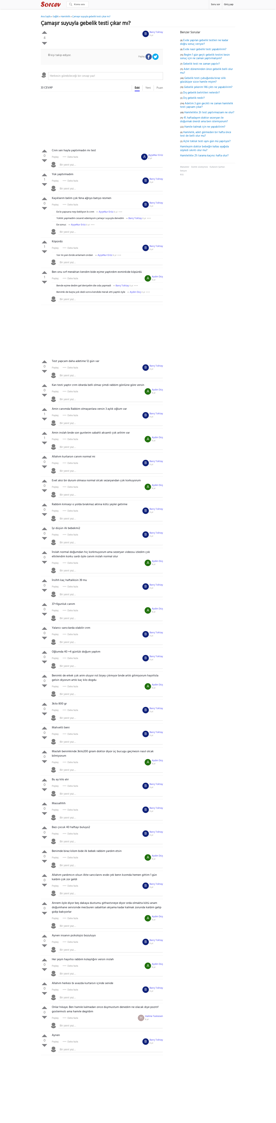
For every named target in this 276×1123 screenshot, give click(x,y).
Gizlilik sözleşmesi (199, 167)
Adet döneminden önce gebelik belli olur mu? (206, 71)
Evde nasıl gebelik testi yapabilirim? (204, 49)
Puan (160, 88)
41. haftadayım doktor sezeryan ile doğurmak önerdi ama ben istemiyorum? (204, 120)
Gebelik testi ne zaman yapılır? (201, 64)
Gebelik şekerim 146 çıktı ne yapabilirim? (208, 87)
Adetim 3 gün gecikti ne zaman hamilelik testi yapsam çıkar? (206, 105)
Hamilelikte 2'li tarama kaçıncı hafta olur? (204, 155)
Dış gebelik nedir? (194, 98)
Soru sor (215, 4)
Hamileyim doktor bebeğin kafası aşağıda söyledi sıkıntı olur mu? (204, 148)
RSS (182, 175)
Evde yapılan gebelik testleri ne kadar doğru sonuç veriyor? (204, 42)
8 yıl (151, 35)
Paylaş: (55, 157)
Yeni (148, 88)
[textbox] (105, 76)
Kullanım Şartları (217, 167)
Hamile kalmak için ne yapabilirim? (204, 127)
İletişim (183, 171)
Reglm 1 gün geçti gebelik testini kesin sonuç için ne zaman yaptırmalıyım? (205, 57)
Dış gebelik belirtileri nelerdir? (201, 92)
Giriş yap (228, 4)
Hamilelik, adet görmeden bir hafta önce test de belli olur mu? (205, 134)
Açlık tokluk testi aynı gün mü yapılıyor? (207, 141)
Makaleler (184, 167)
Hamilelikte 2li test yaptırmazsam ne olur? (209, 112)
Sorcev (63, 5)
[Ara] (78, 4)
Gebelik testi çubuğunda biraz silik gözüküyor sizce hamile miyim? (203, 80)
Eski (137, 88)
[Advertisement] (102, 120)
